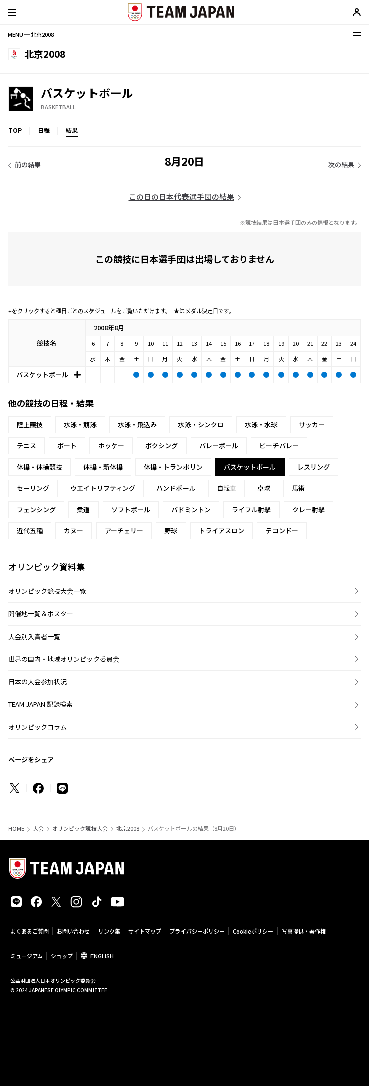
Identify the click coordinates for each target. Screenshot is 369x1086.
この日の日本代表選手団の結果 (181, 196)
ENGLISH (102, 956)
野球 (170, 530)
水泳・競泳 (80, 424)
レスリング (313, 467)
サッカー (312, 424)
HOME (16, 828)
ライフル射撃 (251, 509)
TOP (15, 130)
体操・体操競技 (39, 467)
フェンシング (36, 509)
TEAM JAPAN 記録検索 (40, 704)
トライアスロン (221, 530)
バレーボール (218, 445)
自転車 (226, 488)
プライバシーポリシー (197, 931)
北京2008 (127, 828)
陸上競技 (30, 424)
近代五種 (30, 530)
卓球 (263, 488)
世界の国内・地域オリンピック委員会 (63, 659)
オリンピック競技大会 (80, 828)
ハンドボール (176, 488)
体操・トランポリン (173, 467)
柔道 (83, 509)
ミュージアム (26, 956)
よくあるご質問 (29, 931)
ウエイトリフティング (102, 488)
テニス (26, 445)
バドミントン (191, 509)
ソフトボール (130, 509)
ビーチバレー (279, 445)
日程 (44, 130)
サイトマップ (144, 931)
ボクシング (161, 445)
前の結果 (28, 164)
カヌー (73, 530)
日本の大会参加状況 (37, 681)
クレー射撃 (308, 509)
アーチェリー (124, 530)
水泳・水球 (261, 424)
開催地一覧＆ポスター (40, 613)
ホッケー (111, 445)
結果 (72, 130)
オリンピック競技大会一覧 (47, 591)
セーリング (33, 488)
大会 (38, 828)
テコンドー (281, 530)
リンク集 (109, 931)
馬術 (298, 488)
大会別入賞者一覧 (34, 636)
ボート (67, 445)
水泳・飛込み (137, 424)
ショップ (62, 956)
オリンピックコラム (37, 727)
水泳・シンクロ (201, 424)
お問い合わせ (73, 931)
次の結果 (341, 164)
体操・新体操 (103, 467)
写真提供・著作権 (304, 931)
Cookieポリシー (253, 931)
